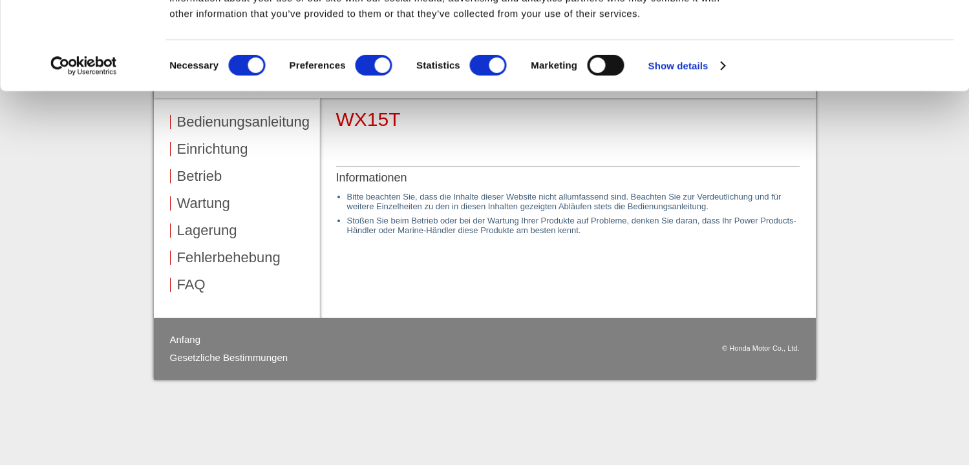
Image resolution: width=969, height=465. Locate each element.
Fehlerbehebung (229, 258)
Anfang (185, 339)
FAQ (191, 285)
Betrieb (199, 176)
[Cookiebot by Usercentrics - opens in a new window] (83, 130)
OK (861, 31)
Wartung (203, 203)
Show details (678, 130)
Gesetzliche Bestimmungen (229, 357)
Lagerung (207, 230)
